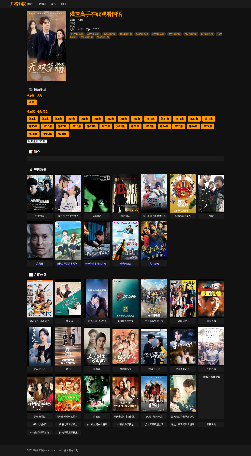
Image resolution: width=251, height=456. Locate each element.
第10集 (150, 118)
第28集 (33, 134)
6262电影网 (191, 34)
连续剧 (42, 3)
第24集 (164, 126)
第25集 (179, 126)
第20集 (106, 126)
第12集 (179, 118)
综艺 (53, 3)
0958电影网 (77, 34)
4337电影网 (93, 34)
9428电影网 (110, 34)
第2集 (45, 118)
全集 (31, 102)
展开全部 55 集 (36, 141)
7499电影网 (142, 34)
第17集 (62, 126)
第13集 (194, 118)
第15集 (33, 126)
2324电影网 (207, 34)
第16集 (47, 126)
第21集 (120, 126)
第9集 (136, 118)
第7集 (110, 118)
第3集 (58, 118)
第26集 (193, 126)
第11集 (165, 118)
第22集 (135, 126)
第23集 (149, 126)
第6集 (97, 118)
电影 (30, 3)
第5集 (84, 118)
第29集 (47, 134)
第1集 (32, 118)
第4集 (71, 118)
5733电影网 (158, 34)
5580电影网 (103, 37)
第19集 (91, 126)
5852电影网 (174, 34)
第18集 (77, 126)
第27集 (208, 126)
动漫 (63, 3)
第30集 (62, 134)
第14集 (209, 118)
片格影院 (18, 3)
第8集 (123, 118)
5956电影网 (87, 37)
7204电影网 (126, 34)
